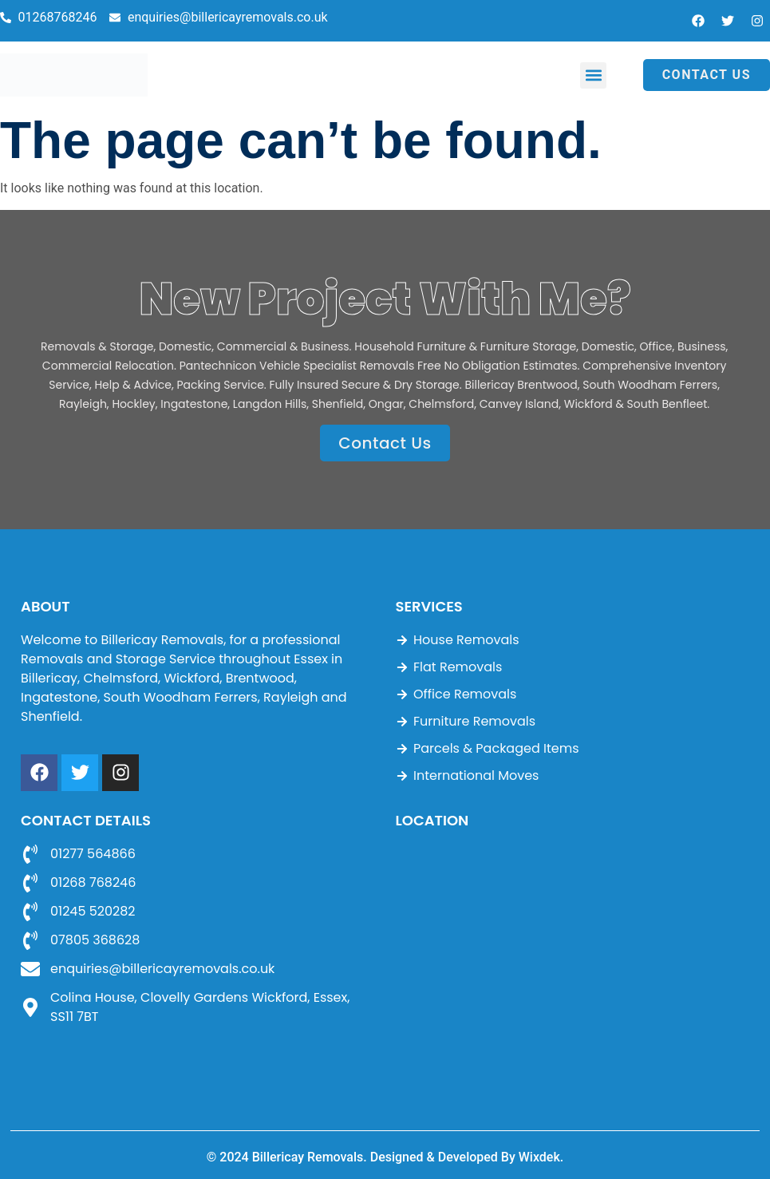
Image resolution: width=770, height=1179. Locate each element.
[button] (593, 75)
